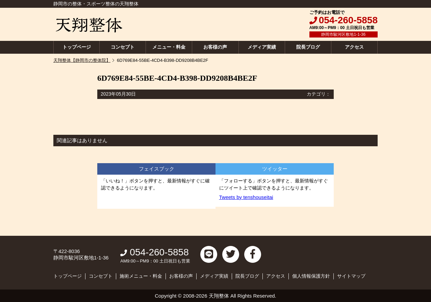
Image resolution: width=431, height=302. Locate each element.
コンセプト (122, 47)
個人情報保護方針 (311, 276)
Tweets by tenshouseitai (246, 197)
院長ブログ (308, 47)
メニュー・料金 (168, 47)
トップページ (76, 47)
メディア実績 (262, 47)
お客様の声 (215, 47)
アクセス (354, 47)
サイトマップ (351, 276)
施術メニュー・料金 (141, 276)
